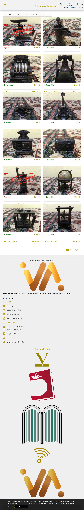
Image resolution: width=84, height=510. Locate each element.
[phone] (13, 298)
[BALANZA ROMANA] (22, 31)
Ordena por (11, 14)
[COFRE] (62, 143)
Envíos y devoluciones (14, 318)
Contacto (9, 338)
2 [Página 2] (70, 250)
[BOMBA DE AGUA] (62, 31)
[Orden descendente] (26, 15)
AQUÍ (10, 506)
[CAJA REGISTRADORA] (22, 68)
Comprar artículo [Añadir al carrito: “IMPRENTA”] (52, 241)
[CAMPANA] (62, 68)
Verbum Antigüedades (47, 6)
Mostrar (34, 14)
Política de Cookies (12, 314)
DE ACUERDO (21, 506)
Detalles (37, 241)
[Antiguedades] (42, 469)
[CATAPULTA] (62, 106)
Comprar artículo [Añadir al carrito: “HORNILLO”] (11, 241)
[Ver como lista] (50, 14)
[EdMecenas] (42, 406)
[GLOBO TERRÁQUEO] (62, 180)
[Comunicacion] (42, 449)
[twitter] (3, 298)
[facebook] (6, 298)
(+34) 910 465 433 (12, 334)
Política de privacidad (13, 310)
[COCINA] (22, 143)
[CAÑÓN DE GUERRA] (22, 106)
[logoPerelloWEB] (42, 370)
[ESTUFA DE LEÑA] (22, 180)
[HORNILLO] (22, 218)
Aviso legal (10, 306)
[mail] (9, 298)
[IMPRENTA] (62, 218)
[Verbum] (42, 353)
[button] (61, 4)
